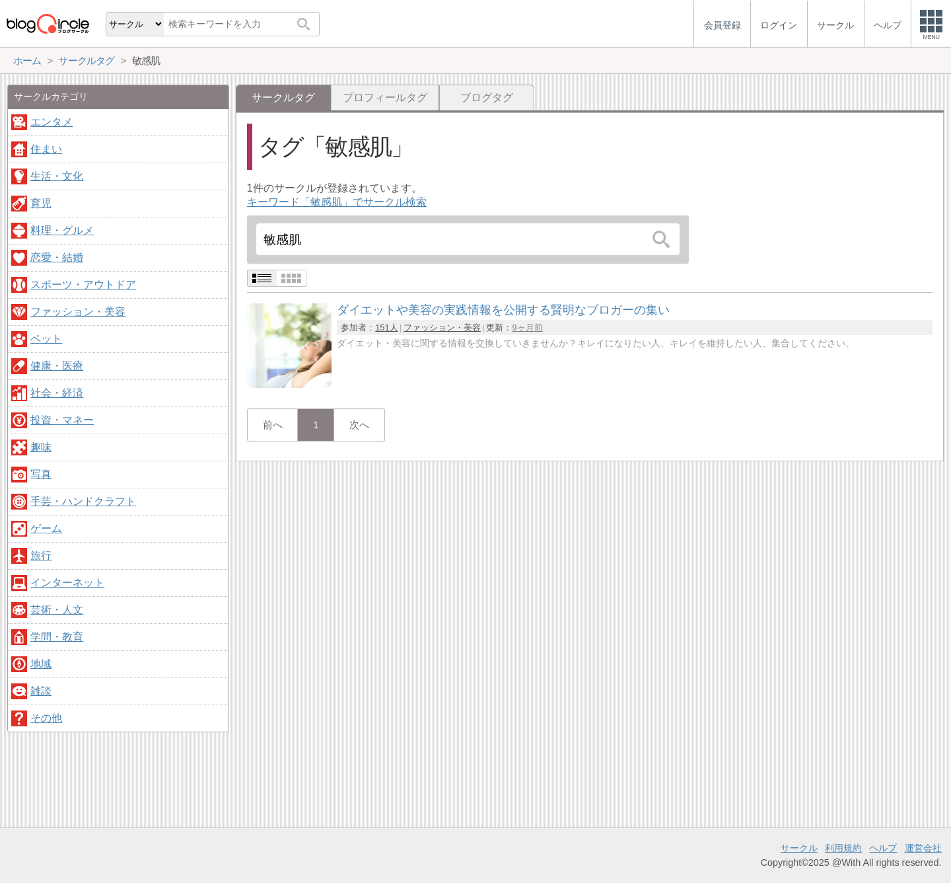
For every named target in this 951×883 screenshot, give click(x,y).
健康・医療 (56, 365)
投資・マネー (62, 420)
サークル (799, 848)
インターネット (67, 582)
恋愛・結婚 (56, 257)
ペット (46, 338)
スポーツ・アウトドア (83, 284)
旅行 (41, 555)
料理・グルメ (62, 230)
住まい (46, 149)
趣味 (41, 447)
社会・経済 (56, 393)
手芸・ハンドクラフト (83, 501)
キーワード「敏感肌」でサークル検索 (337, 202)
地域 (41, 664)
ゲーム (46, 528)
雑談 (41, 691)
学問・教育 (56, 636)
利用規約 (843, 848)
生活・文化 (56, 176)
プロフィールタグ (385, 97)
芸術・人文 (56, 609)
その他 (46, 718)
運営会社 (923, 848)
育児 (41, 203)
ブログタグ (486, 97)
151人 (386, 327)
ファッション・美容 (442, 327)
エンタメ (51, 122)
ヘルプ (883, 848)
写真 (41, 474)
